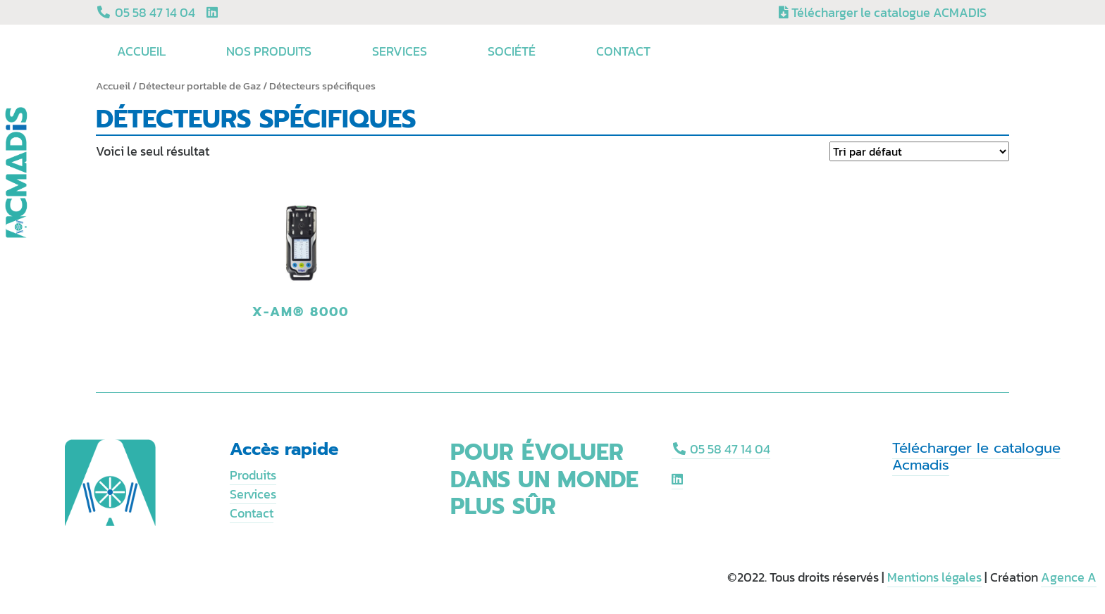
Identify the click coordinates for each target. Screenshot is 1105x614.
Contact (623, 51)
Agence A (1069, 577)
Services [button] (401, 51)
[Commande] (919, 151)
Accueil (143, 51)
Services (253, 493)
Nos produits (271, 51)
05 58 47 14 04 (721, 448)
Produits (253, 474)
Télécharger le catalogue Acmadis (976, 456)
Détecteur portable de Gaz (200, 86)
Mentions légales (934, 577)
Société (514, 51)
